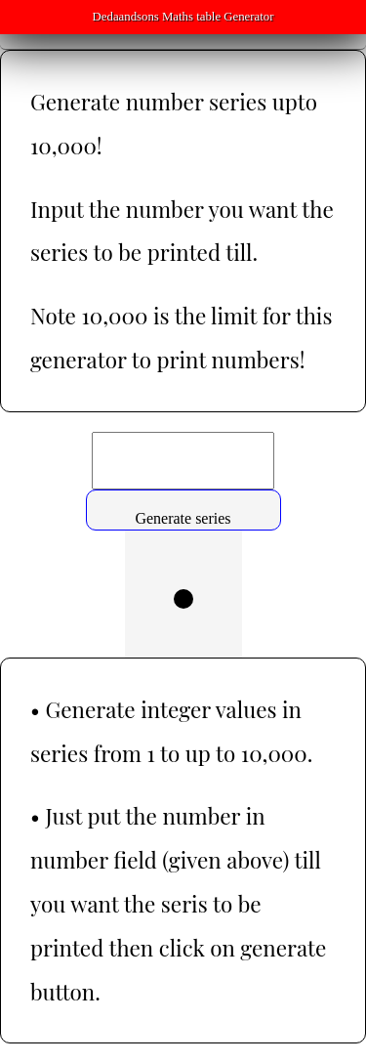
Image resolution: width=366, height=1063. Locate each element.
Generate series (182, 518)
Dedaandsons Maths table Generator (183, 16)
